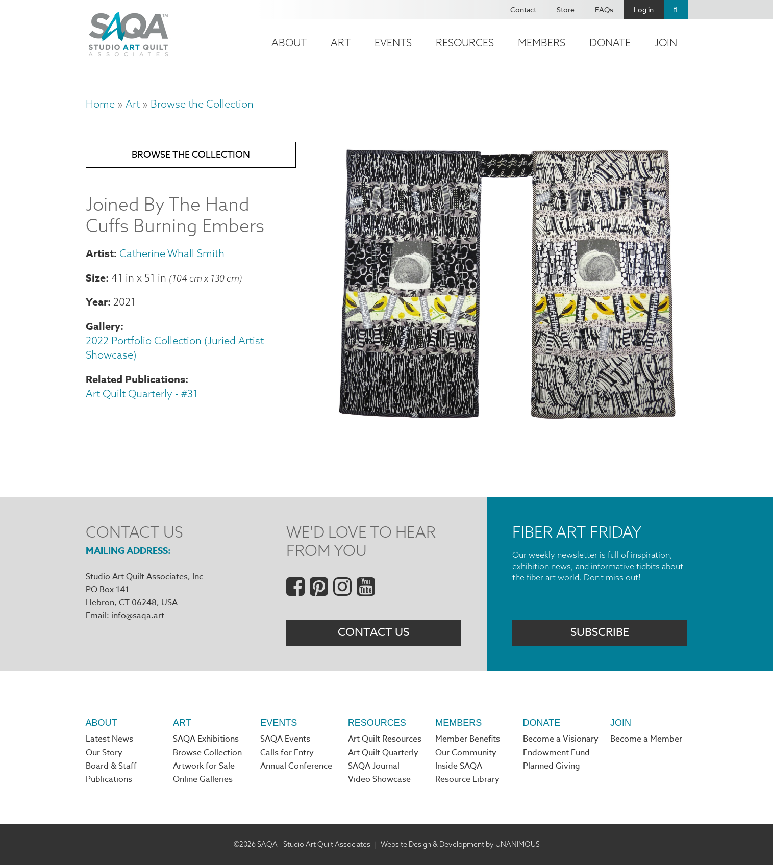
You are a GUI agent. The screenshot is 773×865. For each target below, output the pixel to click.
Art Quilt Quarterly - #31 (142, 393)
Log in (644, 9)
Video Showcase (379, 779)
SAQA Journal (374, 766)
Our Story (104, 753)
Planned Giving (551, 766)
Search (676, 9)
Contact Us (373, 632)
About (289, 42)
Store (566, 9)
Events (393, 42)
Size (96, 278)
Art (341, 42)
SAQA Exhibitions (206, 739)
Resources (465, 42)
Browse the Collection (202, 103)
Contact (523, 9)
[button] (507, 422)
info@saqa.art (137, 615)
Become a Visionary (561, 739)
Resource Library (467, 779)
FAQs (604, 9)
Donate (610, 42)
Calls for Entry (287, 753)
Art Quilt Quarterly (383, 753)
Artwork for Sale (204, 766)
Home (100, 103)
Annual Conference (296, 766)
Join (666, 42)
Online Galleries (203, 779)
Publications (109, 779)
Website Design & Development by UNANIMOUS (460, 844)
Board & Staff (111, 766)
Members (541, 42)
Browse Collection (207, 753)
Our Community (465, 753)
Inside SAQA (458, 766)
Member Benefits (467, 739)
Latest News (109, 739)
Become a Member (646, 739)
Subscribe (599, 632)
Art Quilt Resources (384, 739)
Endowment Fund (556, 753)
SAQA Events (285, 739)
